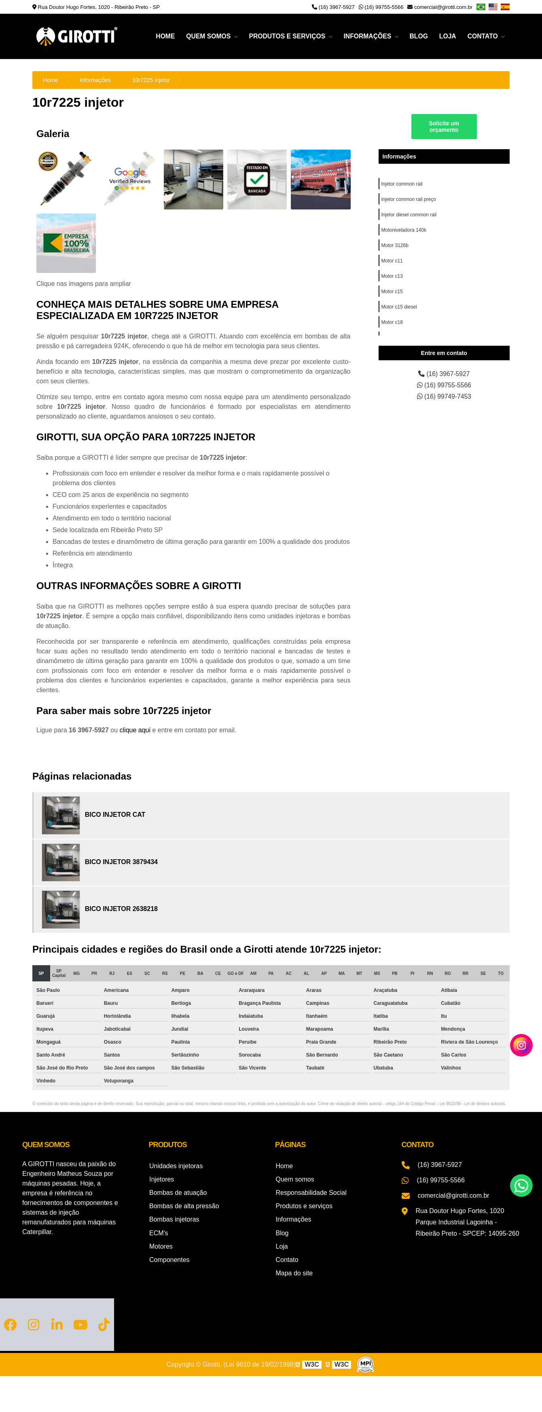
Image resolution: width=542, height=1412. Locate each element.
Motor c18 (392, 322)
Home (160, 36)
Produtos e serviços (285, 36)
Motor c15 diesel (399, 307)
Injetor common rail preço (408, 199)
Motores (160, 1243)
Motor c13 (392, 276)
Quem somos (205, 36)
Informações (366, 36)
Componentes (169, 1256)
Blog (417, 36)
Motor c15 (392, 291)
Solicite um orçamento (444, 126)
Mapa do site (293, 1269)
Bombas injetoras (174, 1217)
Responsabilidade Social (310, 1191)
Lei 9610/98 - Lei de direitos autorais (472, 1103)
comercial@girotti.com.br (439, 7)
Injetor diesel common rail (409, 215)
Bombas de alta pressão (184, 1204)
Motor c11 (392, 261)
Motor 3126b (395, 245)
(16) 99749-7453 (444, 396)
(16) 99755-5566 (381, 7)
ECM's (158, 1230)
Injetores (161, 1178)
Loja (446, 36)
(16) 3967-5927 (333, 7)
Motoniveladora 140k (403, 230)
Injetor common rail (402, 184)
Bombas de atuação (177, 1191)
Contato (483, 36)
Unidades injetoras (176, 1165)
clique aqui (135, 730)
